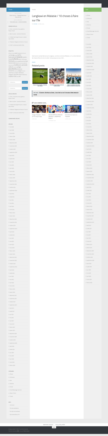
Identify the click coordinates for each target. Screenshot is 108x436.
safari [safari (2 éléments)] (14, 74)
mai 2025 (12, 167)
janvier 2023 (12, 256)
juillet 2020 (12, 351)
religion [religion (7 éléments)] (20, 73)
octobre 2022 (12, 265)
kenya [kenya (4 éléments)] (17, 65)
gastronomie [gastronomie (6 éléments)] (21, 63)
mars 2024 (12, 211)
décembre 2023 (13, 221)
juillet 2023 (12, 237)
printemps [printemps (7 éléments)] (19, 71)
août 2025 (12, 157)
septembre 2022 (13, 269)
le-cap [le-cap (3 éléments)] (22, 65)
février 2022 (12, 291)
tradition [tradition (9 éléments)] (11, 78)
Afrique (11, 376)
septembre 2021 (13, 307)
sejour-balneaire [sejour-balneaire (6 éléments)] (19, 75)
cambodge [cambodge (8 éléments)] (12, 57)
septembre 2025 (13, 154)
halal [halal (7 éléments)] (26, 63)
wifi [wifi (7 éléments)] (20, 78)
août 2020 (12, 348)
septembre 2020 (13, 345)
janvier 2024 (12, 218)
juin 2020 (12, 354)
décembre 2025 (13, 145)
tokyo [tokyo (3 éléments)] (26, 76)
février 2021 (12, 329)
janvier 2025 (12, 180)
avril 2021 (12, 323)
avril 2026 (12, 132)
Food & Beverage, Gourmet (15, 392)
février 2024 (12, 214)
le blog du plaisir (18, 4)
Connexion (12, 407)
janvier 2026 (12, 141)
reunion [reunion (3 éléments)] (23, 73)
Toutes (34, 11)
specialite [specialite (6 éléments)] (16, 76)
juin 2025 (12, 164)
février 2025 (12, 176)
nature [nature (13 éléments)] (11, 69)
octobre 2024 (12, 189)
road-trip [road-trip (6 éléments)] (11, 75)
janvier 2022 (12, 294)
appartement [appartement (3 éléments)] (20, 55)
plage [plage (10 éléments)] (19, 69)
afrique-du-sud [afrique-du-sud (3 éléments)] (11, 55)
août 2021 (12, 310)
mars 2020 (12, 364)
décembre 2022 (13, 259)
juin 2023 (12, 240)
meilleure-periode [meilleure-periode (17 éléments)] (20, 67)
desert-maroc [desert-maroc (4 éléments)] (21, 61)
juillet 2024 (12, 199)
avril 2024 (12, 208)
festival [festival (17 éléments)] (11, 63)
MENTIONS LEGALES (48, 426)
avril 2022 (12, 284)
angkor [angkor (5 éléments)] (16, 55)
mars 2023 (12, 249)
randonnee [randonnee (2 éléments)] (16, 73)
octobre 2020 (12, 342)
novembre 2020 (13, 338)
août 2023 (12, 234)
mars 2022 (12, 288)
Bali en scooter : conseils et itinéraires (18, 36)
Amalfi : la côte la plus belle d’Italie (17, 47)
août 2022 (12, 272)
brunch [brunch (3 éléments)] (24, 55)
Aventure (12, 385)
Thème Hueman (26, 433)
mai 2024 (12, 205)
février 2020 (12, 367)
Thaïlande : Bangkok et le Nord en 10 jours (19, 44)
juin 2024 (12, 202)
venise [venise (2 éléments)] (17, 78)
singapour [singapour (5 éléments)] (11, 76)
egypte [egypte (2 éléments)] (25, 61)
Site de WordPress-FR (14, 416)
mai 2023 (12, 243)
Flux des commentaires (15, 413)
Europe (11, 388)
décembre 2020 (13, 335)
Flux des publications (14, 410)
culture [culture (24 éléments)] (15, 61)
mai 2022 (12, 281)
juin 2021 (12, 316)
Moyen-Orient (13, 395)
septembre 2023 (13, 230)
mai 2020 (12, 358)
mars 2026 (12, 135)
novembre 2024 (13, 186)
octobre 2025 (12, 151)
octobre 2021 (12, 303)
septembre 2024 (13, 192)
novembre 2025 (13, 148)
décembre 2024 (13, 183)
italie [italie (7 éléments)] (14, 65)
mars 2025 (12, 173)
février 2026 (12, 138)
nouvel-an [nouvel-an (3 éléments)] (15, 69)
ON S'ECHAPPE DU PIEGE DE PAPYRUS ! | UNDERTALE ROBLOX (55, 118)
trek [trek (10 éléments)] (15, 78)
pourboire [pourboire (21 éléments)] (12, 71)
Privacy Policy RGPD (60, 426)
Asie (11, 382)
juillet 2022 (12, 275)
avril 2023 (12, 246)
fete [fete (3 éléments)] (15, 63)
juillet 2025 (12, 160)
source (33, 64)
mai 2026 (12, 129)
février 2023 (12, 253)
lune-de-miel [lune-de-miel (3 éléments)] (11, 67)
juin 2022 (12, 278)
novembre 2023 (13, 224)
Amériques (12, 379)
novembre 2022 (13, 262)
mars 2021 (12, 326)
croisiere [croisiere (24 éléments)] (18, 59)
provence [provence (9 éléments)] (11, 73)
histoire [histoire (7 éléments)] (11, 65)
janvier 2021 (12, 332)
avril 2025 (12, 170)
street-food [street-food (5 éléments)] (22, 76)
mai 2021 (12, 319)
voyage (35, 26)
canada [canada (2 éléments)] (16, 57)
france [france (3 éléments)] (17, 63)
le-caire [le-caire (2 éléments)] (19, 65)
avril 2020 (12, 361)
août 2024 (12, 195)
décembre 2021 (13, 297)
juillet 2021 (12, 313)
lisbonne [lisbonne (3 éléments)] (25, 65)
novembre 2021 (13, 300)
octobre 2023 (12, 227)
